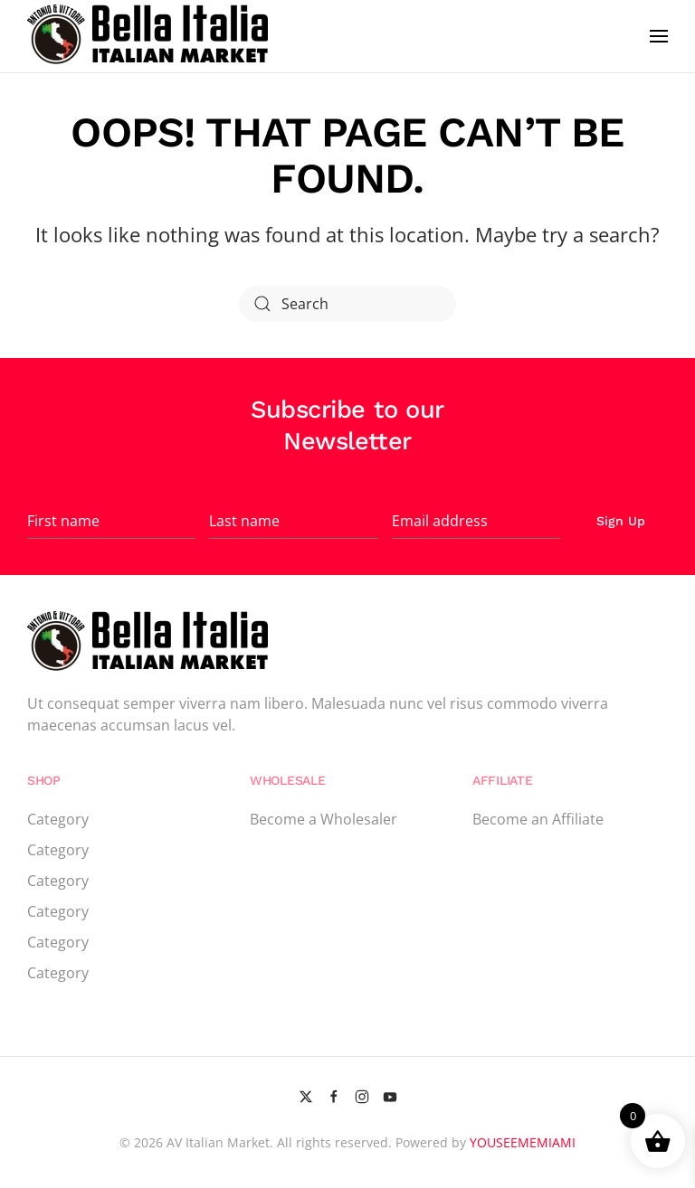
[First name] (111, 521)
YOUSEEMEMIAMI (523, 1142)
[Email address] (476, 521)
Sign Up (620, 521)
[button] (659, 36)
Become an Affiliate (538, 819)
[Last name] (293, 521)
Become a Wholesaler (323, 819)
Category (58, 819)
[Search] (347, 304)
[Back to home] (150, 36)
